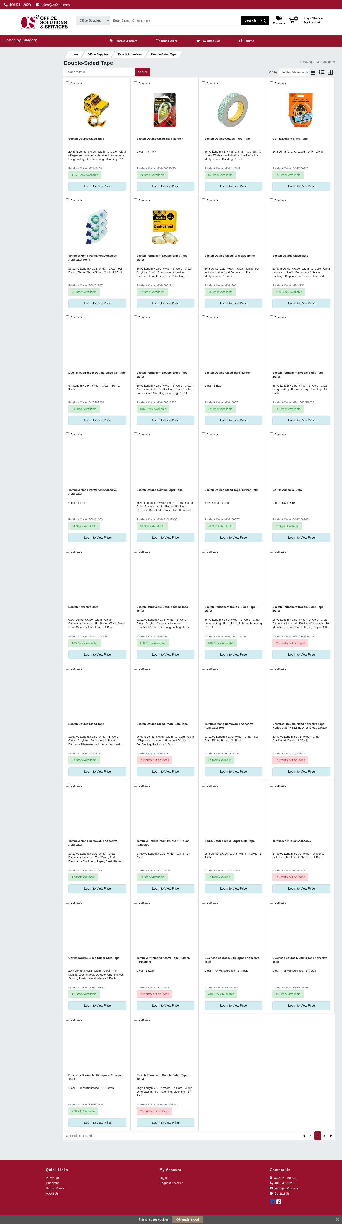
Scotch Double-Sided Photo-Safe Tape (162, 724)
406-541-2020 (17, 5)
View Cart (52, 1178)
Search (143, 72)
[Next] (324, 1135)
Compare (76, 83)
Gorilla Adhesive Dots (287, 490)
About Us (52, 1193)
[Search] (175, 20)
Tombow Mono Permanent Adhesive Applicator (92, 491)
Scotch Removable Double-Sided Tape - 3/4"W (163, 608)
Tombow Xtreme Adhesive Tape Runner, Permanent (163, 959)
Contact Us (280, 1193)
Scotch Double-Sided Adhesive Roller (230, 255)
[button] (292, 20)
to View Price (97, 186)
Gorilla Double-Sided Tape (290, 138)
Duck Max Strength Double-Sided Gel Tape (97, 372)
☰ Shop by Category (20, 40)
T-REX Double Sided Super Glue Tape (230, 841)
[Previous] (311, 1135)
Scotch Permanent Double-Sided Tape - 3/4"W (163, 1076)
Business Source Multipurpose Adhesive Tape (232, 959)
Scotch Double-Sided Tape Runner (160, 138)
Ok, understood (187, 1219)
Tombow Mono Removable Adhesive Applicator (92, 842)
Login (163, 1178)
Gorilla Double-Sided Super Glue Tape (94, 958)
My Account (314, 20)
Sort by (272, 72)
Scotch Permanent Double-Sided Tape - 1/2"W (163, 257)
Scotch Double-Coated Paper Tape (228, 138)
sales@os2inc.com (53, 5)
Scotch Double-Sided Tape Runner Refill (231, 490)
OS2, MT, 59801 (283, 1178)
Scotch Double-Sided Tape (86, 138)
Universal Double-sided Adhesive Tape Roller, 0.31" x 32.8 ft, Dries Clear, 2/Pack (299, 725)
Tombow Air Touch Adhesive (291, 841)
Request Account (171, 1183)
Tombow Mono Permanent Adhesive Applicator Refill (92, 257)
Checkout (52, 1183)
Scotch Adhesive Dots (83, 607)
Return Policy (55, 1188)
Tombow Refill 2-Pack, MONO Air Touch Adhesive (163, 842)
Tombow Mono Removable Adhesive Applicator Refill (229, 725)
